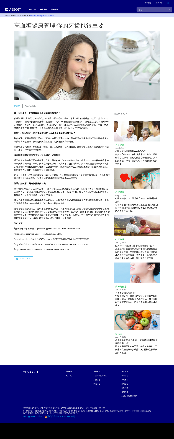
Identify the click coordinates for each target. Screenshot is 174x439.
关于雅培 (69, 371)
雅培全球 (124, 383)
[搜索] (154, 9)
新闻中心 (96, 383)
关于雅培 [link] (54, 9)
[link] (148, 3)
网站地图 (124, 371)
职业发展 (96, 371)
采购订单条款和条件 (129, 396)
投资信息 (96, 379)
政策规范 (124, 375)
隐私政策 (124, 387)
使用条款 (124, 391)
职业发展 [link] (43, 9)
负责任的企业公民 (100, 375)
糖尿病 (17, 105)
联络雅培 (124, 379)
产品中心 (69, 375)
